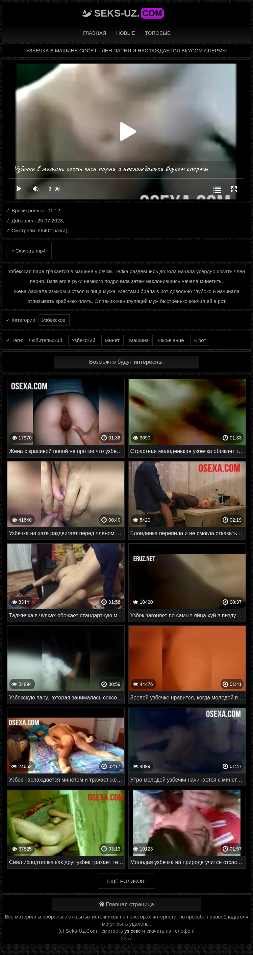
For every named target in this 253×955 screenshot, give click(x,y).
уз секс (132, 931)
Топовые (158, 33)
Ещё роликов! (126, 881)
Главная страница (126, 904)
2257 (126, 938)
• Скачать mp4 (29, 251)
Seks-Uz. (129, 13)
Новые (125, 33)
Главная (94, 33)
